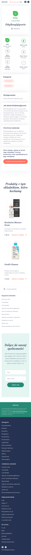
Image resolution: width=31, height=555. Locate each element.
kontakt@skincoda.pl (8, 550)
